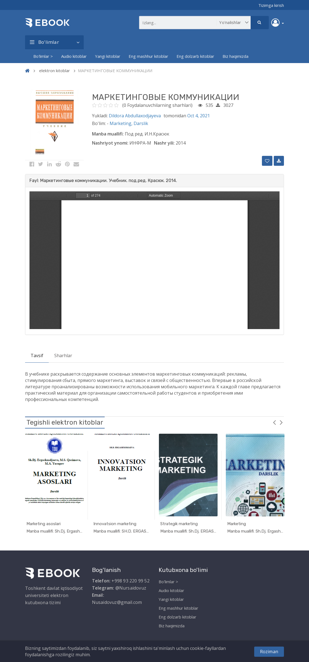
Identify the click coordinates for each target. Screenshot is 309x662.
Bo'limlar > (43, 56)
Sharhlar (63, 355)
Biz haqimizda (235, 56)
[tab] (154, 180)
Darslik (141, 123)
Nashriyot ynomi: (110, 143)
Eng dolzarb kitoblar (195, 56)
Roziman (269, 652)
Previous (274, 422)
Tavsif (37, 355)
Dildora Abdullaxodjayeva (135, 116)
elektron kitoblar (54, 70)
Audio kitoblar (74, 56)
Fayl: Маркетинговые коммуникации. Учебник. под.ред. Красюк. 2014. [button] (103, 180)
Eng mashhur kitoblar (148, 56)
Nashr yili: (164, 143)
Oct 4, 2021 (198, 116)
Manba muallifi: (108, 134)
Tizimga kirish (271, 5)
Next (281, 422)
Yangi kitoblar (107, 56)
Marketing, (122, 123)
